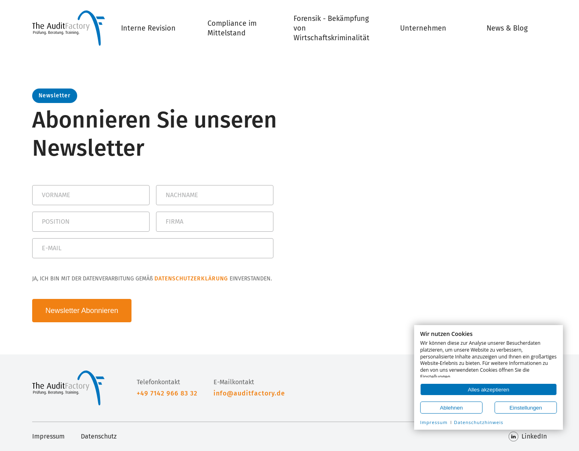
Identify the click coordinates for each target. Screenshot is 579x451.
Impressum (48, 436)
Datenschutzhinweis (478, 422)
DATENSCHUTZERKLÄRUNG (191, 278)
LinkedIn (528, 436)
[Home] (68, 28)
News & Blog (507, 28)
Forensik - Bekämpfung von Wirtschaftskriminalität (332, 28)
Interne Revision (148, 28)
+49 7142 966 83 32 (167, 393)
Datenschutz (99, 436)
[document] (488, 354)
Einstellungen (525, 408)
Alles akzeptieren (488, 390)
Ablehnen (451, 408)
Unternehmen (423, 28)
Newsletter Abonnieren (81, 311)
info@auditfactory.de (249, 393)
